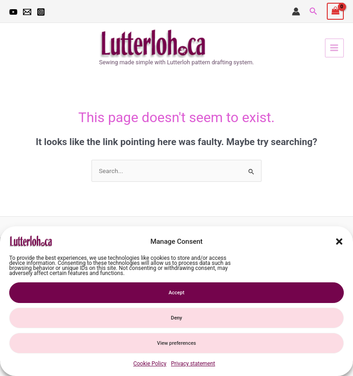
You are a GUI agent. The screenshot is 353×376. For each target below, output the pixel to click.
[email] (27, 12)
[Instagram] (41, 12)
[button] (339, 241)
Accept (176, 293)
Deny (176, 318)
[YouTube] (13, 12)
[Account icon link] (296, 11)
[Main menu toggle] (334, 48)
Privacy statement (193, 363)
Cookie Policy (149, 363)
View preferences (176, 343)
